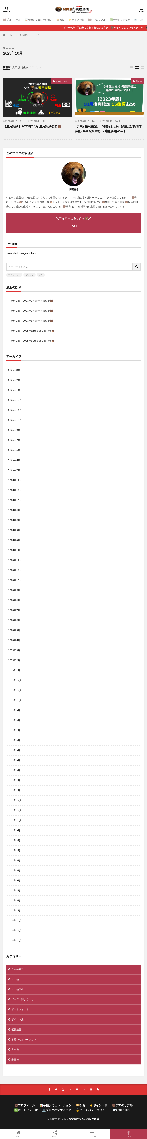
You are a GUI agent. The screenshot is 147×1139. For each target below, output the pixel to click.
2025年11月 (15, 409)
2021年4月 (14, 880)
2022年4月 (14, 760)
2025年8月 (14, 429)
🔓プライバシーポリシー (92, 1110)
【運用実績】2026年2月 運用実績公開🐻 (30, 310)
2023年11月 (15, 570)
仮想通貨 (16, 1029)
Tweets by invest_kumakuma (21, 253)
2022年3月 (14, 770)
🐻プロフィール (12, 19)
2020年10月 (15, 940)
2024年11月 (15, 490)
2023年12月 (15, 560)
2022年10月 (15, 700)
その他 (15, 979)
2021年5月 (14, 870)
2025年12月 (15, 399)
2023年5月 (14, 630)
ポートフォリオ (63, 81)
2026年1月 (14, 389)
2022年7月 (14, 730)
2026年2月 (14, 379)
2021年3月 (14, 890)
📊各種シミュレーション (38, 19)
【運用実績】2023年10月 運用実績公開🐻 (32, 126)
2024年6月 (14, 520)
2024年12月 (15, 480)
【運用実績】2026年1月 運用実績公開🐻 (30, 320)
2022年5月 (14, 750)
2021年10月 (15, 820)
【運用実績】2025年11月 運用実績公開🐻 (31, 340)
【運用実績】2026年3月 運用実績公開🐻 (30, 300)
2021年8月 (14, 840)
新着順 (6, 67)
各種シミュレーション (23, 1039)
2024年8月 (14, 510)
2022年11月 (15, 690)
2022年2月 (14, 780)
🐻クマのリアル (97, 19)
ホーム (18, 1133)
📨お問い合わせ (122, 1110)
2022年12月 (15, 680)
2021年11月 (15, 810)
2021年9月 (14, 830)
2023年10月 (15, 580)
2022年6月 (14, 740)
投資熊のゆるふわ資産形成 (84, 1118)
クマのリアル (18, 969)
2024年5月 (14, 530)
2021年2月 (14, 900)
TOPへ (128, 1133)
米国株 (15, 1059)
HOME (10, 34)
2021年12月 (15, 800)
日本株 (139, 81)
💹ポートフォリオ (120, 19)
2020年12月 (15, 920)
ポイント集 (17, 1019)
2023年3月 (14, 650)
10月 (37, 34)
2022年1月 (14, 790)
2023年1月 (14, 670)
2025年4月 (14, 460)
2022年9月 (14, 710)
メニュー (92, 1133)
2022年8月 (14, 720)
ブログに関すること (22, 999)
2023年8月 (14, 600)
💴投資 (60, 19)
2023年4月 (14, 640)
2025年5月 (14, 450)
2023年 (24, 34)
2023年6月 (14, 620)
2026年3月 (14, 369)
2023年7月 (14, 610)
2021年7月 (14, 850)
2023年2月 (14, 660)
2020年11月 (15, 930)
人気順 (16, 67)
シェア (55, 1134)
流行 (41, 275)
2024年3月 (14, 540)
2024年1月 (14, 550)
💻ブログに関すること (56, 1110)
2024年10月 (15, 500)
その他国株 (17, 989)
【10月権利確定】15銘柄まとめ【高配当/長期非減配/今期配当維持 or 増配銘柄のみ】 (108, 128)
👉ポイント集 (76, 19)
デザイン (29, 275)
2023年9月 (14, 590)
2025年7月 (14, 440)
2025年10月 (15, 419)
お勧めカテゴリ (30, 67)
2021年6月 (14, 860)
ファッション (14, 275)
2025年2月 (14, 470)
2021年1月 (14, 910)
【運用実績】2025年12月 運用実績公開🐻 (31, 330)
